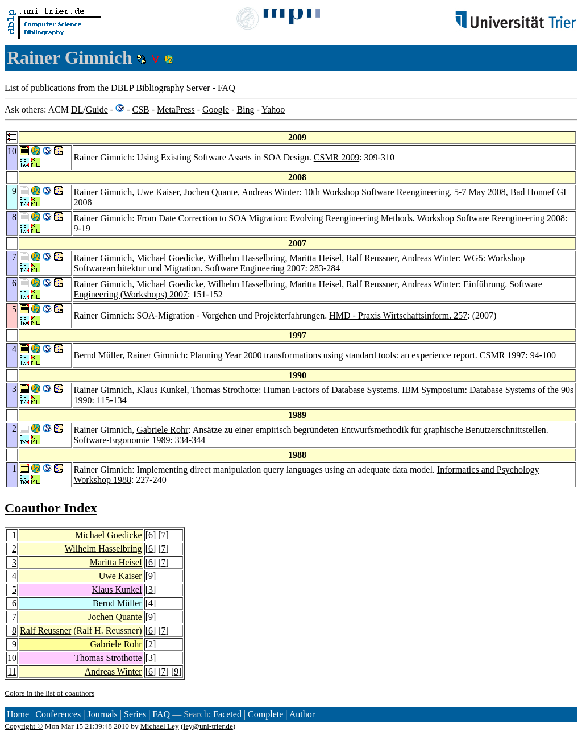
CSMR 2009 (336, 157)
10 (11, 658)
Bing (245, 109)
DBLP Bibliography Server (160, 88)
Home (18, 714)
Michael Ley (159, 726)
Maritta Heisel (315, 258)
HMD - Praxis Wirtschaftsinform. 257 (398, 315)
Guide (97, 109)
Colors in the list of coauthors (49, 693)
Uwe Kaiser (157, 192)
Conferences (58, 714)
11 (12, 671)
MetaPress (176, 109)
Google (215, 109)
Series (135, 714)
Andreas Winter (270, 192)
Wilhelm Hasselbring (246, 258)
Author (302, 714)
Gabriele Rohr (162, 430)
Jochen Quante (211, 192)
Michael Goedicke (169, 258)
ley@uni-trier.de (207, 726)
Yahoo (273, 109)
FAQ (226, 88)
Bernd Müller (98, 355)
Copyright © (24, 726)
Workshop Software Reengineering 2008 (491, 218)
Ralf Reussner (371, 258)
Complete (265, 714)
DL (77, 109)
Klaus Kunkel (161, 390)
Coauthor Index (51, 508)
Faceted (227, 714)
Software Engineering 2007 (255, 268)
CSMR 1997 (502, 355)
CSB (140, 109)
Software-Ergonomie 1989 (122, 440)
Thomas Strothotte (225, 390)
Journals (102, 714)
